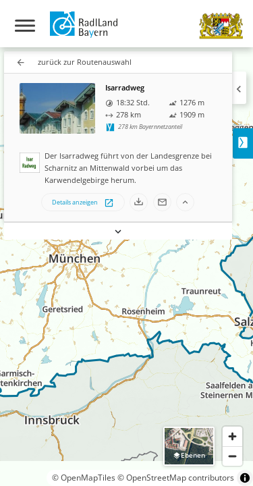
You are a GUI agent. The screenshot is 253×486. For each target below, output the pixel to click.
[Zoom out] (232, 456)
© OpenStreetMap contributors (175, 477)
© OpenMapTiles (83, 477)
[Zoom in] (232, 436)
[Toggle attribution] (245, 478)
